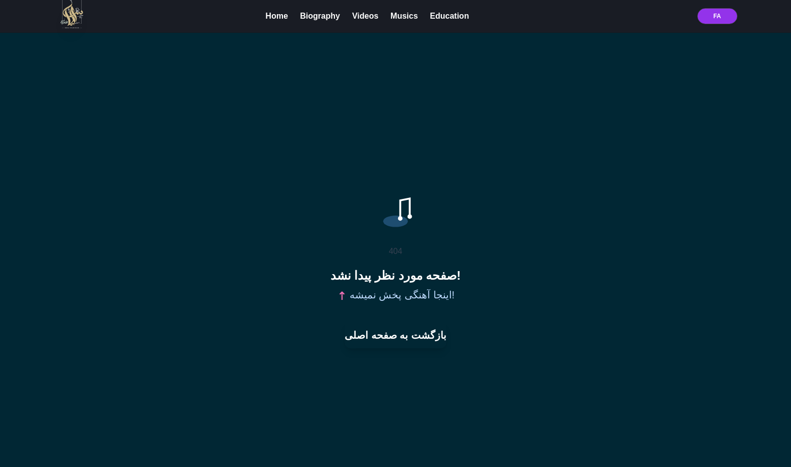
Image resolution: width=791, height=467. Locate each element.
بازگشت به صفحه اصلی (395, 335)
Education (449, 16)
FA (717, 16)
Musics (404, 16)
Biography (320, 16)
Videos (365, 16)
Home (276, 16)
